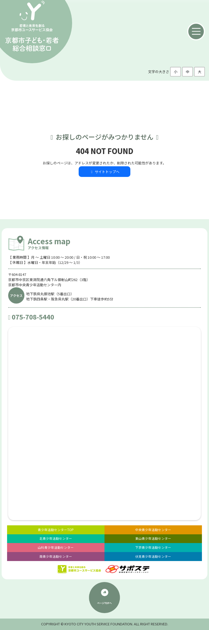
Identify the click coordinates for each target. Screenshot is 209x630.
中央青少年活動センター (153, 529)
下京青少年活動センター (153, 547)
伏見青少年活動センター (153, 556)
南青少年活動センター (55, 556)
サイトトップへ (104, 171)
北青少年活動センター (55, 538)
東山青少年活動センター (153, 538)
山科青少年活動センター (56, 547)
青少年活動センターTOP (56, 529)
